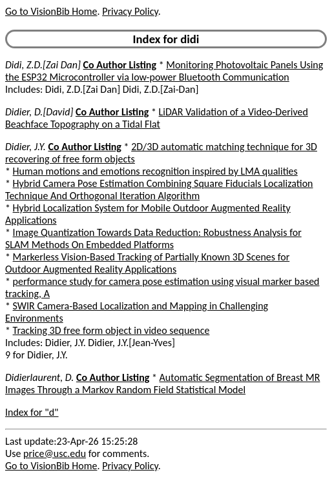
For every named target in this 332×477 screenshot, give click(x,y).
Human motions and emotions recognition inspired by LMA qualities (155, 171)
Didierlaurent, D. (39, 377)
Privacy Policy (130, 11)
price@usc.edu (54, 453)
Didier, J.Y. (25, 147)
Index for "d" (32, 412)
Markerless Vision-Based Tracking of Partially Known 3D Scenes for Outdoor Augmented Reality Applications (147, 263)
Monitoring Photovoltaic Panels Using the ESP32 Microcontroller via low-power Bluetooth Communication (164, 71)
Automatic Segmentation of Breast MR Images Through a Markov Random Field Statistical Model (162, 383)
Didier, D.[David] (39, 112)
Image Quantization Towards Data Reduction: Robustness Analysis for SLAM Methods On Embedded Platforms (153, 238)
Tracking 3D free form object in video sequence (111, 330)
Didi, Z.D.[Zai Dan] (43, 65)
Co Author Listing (119, 65)
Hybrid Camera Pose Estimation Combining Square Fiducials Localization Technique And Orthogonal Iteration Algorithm (159, 189)
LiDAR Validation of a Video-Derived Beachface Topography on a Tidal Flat (156, 118)
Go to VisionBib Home (51, 11)
